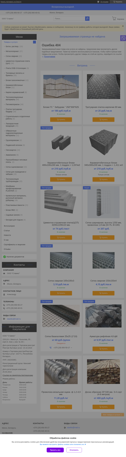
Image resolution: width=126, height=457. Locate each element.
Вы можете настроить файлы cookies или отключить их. (62, 444)
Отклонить (74, 450)
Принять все (55, 450)
